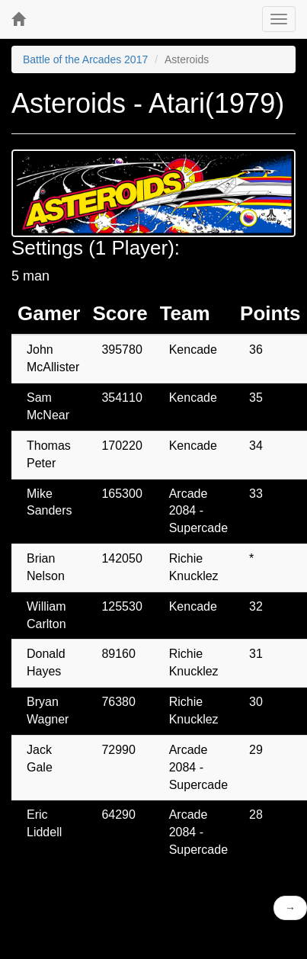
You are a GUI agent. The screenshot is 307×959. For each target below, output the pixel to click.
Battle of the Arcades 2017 (85, 59)
